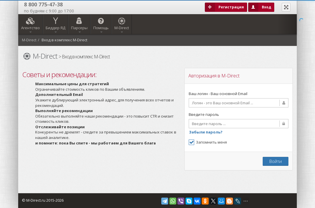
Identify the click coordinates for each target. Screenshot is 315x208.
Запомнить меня (208, 142)
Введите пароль (204, 114)
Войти (275, 161)
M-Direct (29, 39)
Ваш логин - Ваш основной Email (218, 93)
